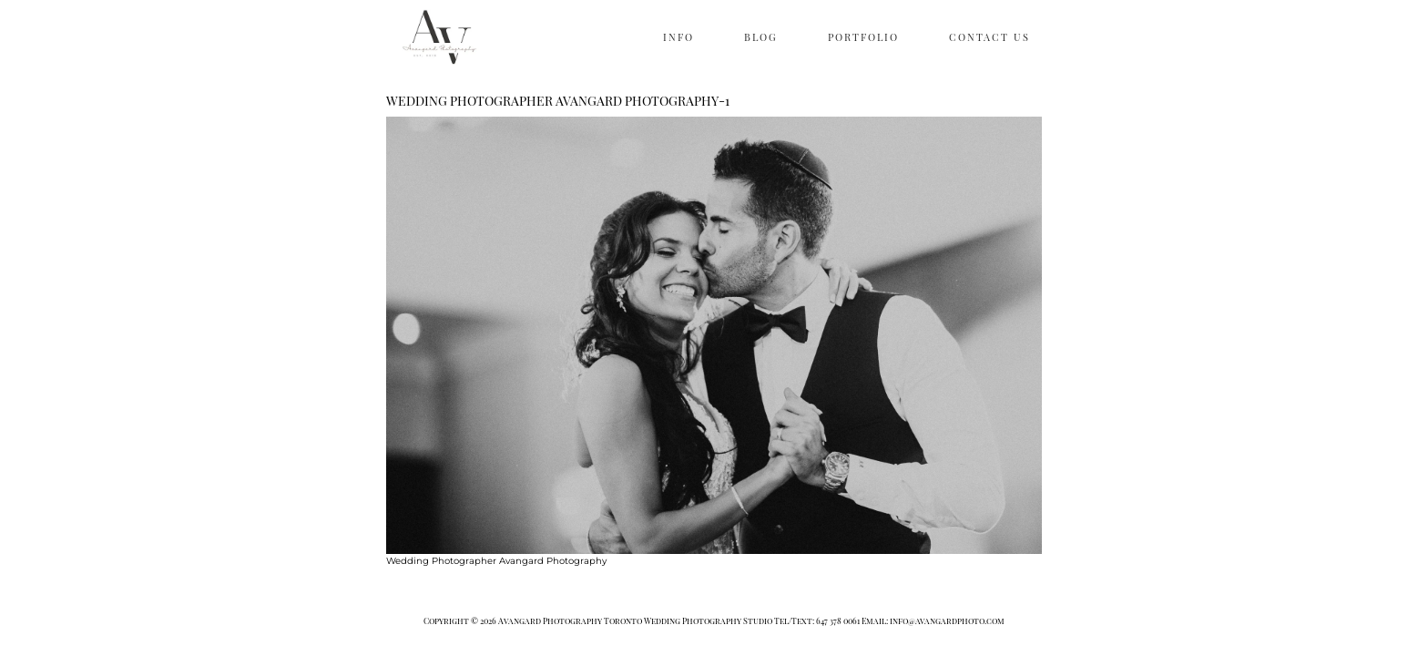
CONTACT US (989, 37)
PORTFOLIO (863, 37)
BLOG (761, 37)
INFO (678, 37)
